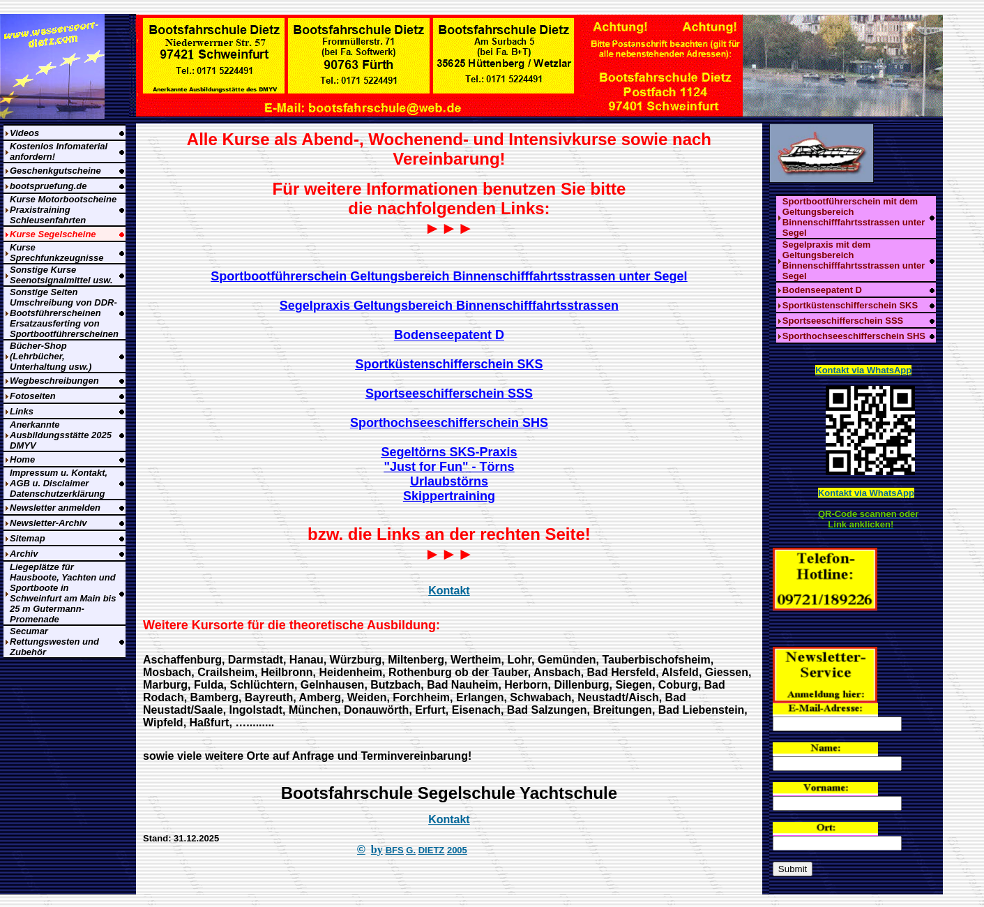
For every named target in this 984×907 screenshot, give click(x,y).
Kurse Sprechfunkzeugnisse (56, 252)
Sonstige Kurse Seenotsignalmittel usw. (61, 274)
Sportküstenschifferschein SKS (850, 305)
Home (22, 459)
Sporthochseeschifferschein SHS (853, 336)
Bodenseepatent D (822, 290)
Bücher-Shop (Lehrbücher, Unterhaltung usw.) (50, 356)
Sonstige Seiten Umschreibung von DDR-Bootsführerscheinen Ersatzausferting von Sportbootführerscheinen (64, 313)
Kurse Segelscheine (53, 234)
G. (411, 850)
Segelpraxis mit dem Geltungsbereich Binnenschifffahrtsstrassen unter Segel (853, 260)
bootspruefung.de (48, 186)
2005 (457, 850)
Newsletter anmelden (55, 507)
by (377, 849)
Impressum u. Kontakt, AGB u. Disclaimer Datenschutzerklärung (58, 483)
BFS (395, 850)
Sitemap (27, 538)
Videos (24, 133)
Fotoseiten (33, 396)
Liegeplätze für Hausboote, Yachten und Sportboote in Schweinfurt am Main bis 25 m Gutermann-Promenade (63, 593)
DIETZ (431, 850)
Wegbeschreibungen (54, 380)
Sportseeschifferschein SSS (842, 320)
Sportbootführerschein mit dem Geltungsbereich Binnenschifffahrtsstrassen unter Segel (853, 217)
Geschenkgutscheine (55, 170)
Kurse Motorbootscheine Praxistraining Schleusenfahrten (63, 209)
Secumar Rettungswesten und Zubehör (54, 641)
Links (21, 411)
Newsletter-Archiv (48, 523)
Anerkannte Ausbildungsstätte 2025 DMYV (61, 435)
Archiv (24, 553)
